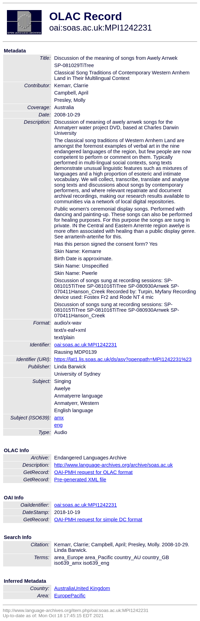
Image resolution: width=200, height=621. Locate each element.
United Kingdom (92, 588)
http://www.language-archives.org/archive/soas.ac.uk (113, 465)
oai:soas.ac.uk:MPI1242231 (85, 345)
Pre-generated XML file (80, 479)
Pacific (78, 595)
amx (59, 417)
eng (58, 425)
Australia (64, 588)
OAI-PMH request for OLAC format (93, 472)
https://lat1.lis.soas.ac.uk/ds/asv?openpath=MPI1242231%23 (122, 359)
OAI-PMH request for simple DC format (98, 519)
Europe (62, 595)
